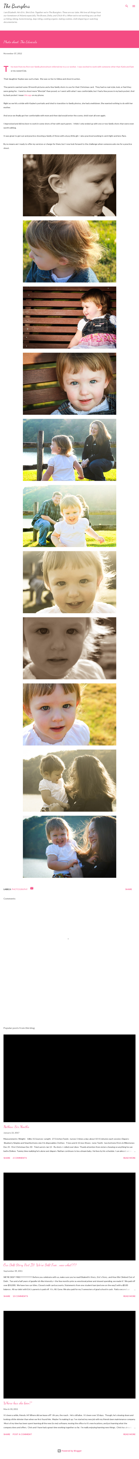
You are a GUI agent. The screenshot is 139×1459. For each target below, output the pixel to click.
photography (20, 889)
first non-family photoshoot (38, 66)
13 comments (20, 1296)
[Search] (126, 5)
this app (28, 95)
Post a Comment (22, 1434)
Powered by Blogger (69, 1450)
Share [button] (128, 889)
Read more (129, 1158)
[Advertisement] (69, 996)
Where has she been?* (18, 1403)
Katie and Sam (127, 66)
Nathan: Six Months (16, 1127)
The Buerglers (17, 6)
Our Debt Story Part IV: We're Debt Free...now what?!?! (40, 1265)
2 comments (20, 1158)
